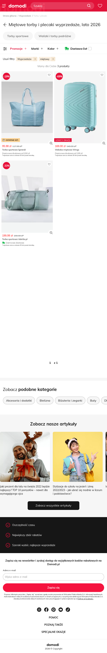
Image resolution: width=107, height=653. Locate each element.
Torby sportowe (18, 36)
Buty (93, 400)
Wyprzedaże (25, 16)
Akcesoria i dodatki (19, 400)
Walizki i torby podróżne (55, 36)
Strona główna (10, 16)
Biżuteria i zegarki (70, 400)
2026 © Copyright (53, 648)
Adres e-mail (9, 570)
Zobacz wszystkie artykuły (53, 505)
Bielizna (45, 400)
